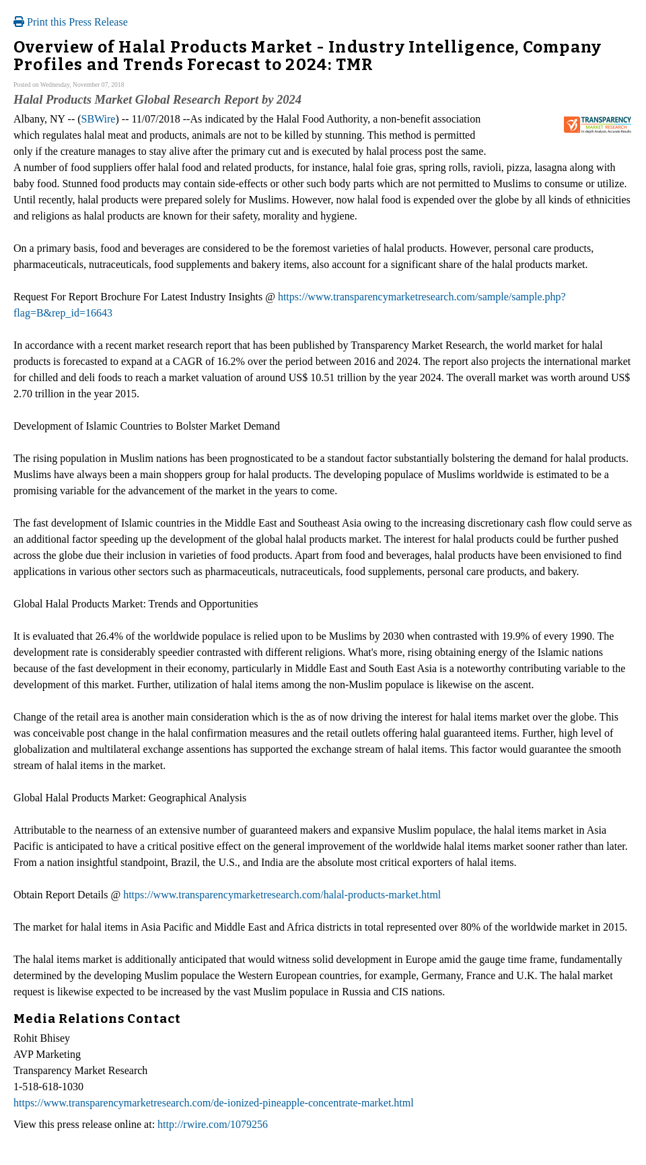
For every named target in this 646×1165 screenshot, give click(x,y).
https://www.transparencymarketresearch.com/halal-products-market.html (282, 894)
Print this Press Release (70, 22)
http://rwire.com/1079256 (212, 1124)
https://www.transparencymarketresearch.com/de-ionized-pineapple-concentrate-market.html (213, 1102)
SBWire (98, 119)
